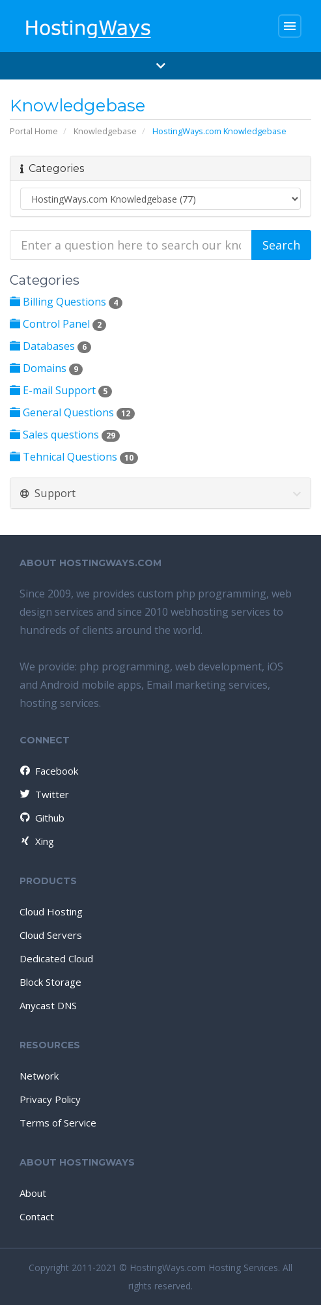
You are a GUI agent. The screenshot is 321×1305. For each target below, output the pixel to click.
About (33, 1192)
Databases (50, 346)
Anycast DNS (48, 1005)
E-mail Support (61, 390)
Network (39, 1075)
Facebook (48, 771)
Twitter (43, 794)
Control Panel (58, 324)
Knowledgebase (105, 131)
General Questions (72, 412)
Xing (36, 841)
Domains (46, 368)
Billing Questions (66, 301)
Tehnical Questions (74, 457)
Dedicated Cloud (56, 958)
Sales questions (65, 434)
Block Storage (50, 981)
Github (41, 818)
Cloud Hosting (51, 911)
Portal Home (34, 131)
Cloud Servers (51, 934)
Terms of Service (58, 1122)
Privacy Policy (50, 1099)
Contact (37, 1216)
